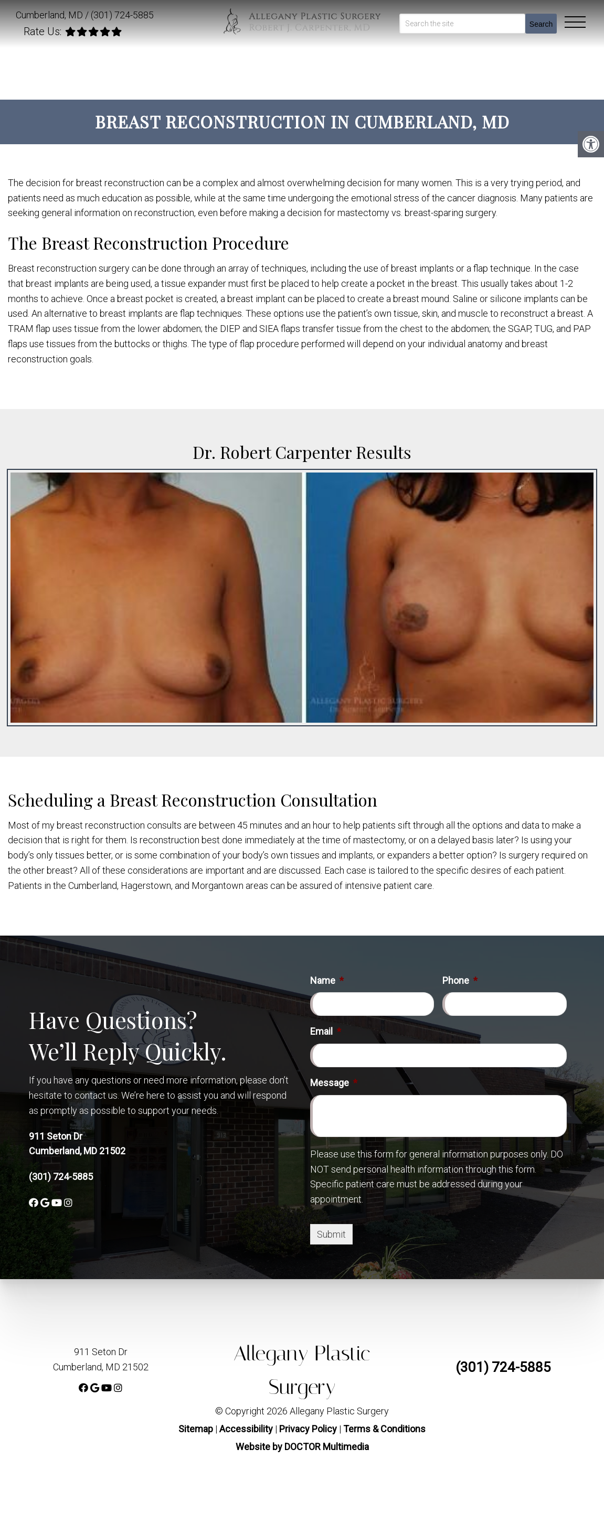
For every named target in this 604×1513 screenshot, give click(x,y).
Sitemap (195, 1428)
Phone (460, 980)
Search (541, 24)
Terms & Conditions (384, 1428)
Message (333, 1082)
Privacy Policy (309, 1428)
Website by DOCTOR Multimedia (302, 1446)
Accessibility (246, 1428)
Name (327, 980)
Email (325, 1031)
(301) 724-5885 (122, 14)
